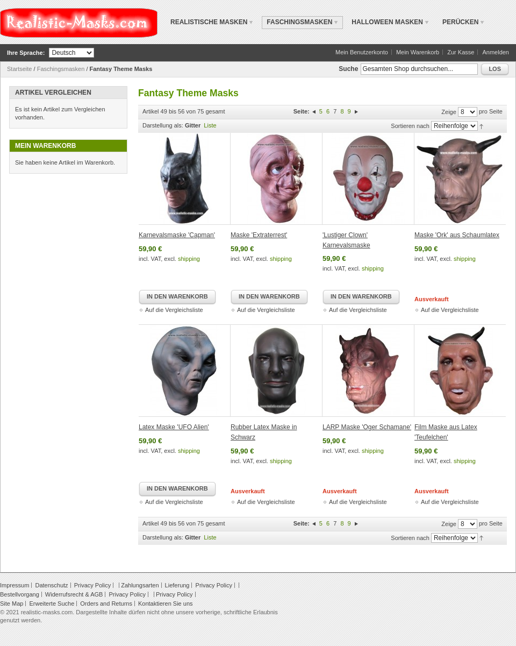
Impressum (14, 585)
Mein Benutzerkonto (361, 52)
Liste (210, 125)
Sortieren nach (410, 126)
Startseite (19, 69)
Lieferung (177, 585)
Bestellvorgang (19, 594)
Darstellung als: (162, 125)
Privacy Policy (92, 585)
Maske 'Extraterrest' (259, 235)
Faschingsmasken (61, 69)
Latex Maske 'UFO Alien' (174, 427)
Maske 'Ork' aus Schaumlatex (456, 235)
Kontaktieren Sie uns (165, 603)
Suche (348, 69)
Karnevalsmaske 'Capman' (177, 235)
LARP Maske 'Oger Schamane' (366, 427)
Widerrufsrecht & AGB (74, 594)
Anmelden (495, 52)
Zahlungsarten (140, 585)
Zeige (448, 112)
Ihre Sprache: (26, 52)
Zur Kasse (460, 52)
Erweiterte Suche (51, 603)
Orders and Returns (106, 603)
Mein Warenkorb (417, 52)
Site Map (11, 603)
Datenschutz (51, 585)
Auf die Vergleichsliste (174, 310)
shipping (189, 258)
